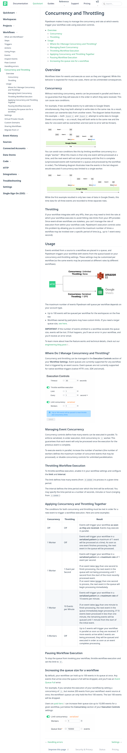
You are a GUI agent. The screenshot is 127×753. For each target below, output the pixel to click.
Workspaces (9, 19)
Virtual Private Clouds (14, 119)
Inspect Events (11, 58)
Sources (7, 141)
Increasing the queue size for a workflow (20, 110)
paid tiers (59, 703)
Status (102, 749)
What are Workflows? (14, 37)
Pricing (87, 3)
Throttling (12, 80)
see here (63, 323)
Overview (10, 73)
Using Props (10, 51)
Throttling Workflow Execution (20, 96)
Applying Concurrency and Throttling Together (23, 101)
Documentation (20, 3)
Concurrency (13, 77)
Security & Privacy (84, 749)
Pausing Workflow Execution (19, 106)
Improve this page (57, 749)
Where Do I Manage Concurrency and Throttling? (21, 88)
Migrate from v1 (12, 130)
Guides (51, 3)
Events (7, 55)
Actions (8, 48)
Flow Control (10, 62)
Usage (8, 84)
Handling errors (12, 66)
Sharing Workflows (13, 126)
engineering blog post (57, 344)
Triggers (8, 44)
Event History (10, 135)
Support (75, 3)
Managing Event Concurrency (20, 93)
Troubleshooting (12, 180)
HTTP (6, 167)
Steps (7, 40)
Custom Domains (12, 122)
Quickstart (38, 3)
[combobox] (112, 4)
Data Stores (9, 154)
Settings (8, 115)
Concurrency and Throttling (17, 70)
